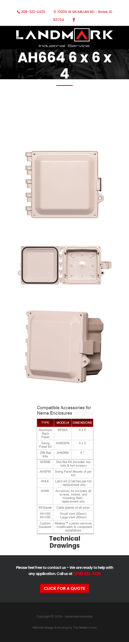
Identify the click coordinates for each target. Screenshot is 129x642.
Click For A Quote (64, 588)
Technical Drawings (64, 542)
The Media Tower (85, 628)
